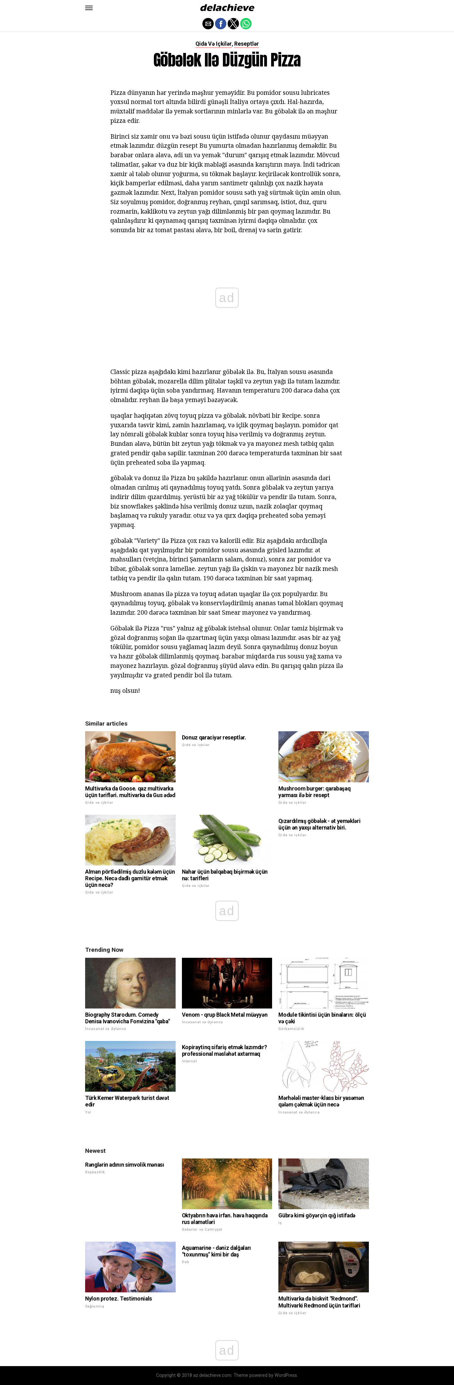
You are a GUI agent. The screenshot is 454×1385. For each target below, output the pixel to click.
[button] (89, 8)
